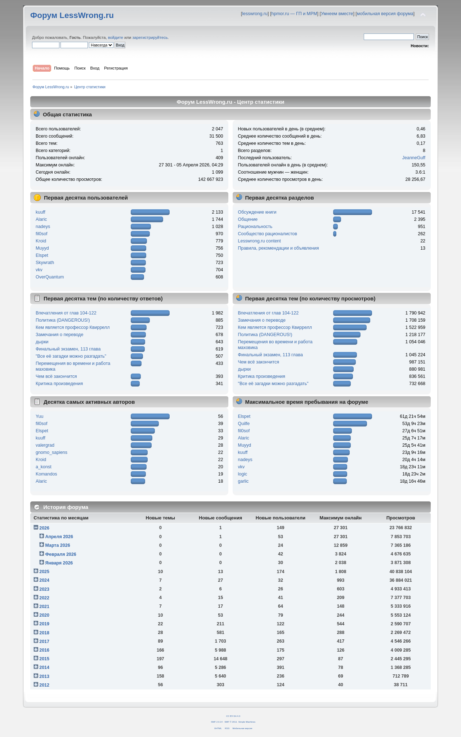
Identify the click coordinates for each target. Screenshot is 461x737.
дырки (42, 341)
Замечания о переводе (59, 334)
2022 (44, 597)
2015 (44, 658)
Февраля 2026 (60, 554)
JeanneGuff (413, 157)
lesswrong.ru (255, 13)
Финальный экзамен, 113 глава (68, 349)
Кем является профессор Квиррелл (72, 327)
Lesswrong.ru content (259, 241)
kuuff (40, 212)
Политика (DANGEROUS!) (63, 320)
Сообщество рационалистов (267, 233)
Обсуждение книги (257, 212)
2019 (44, 623)
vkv (39, 269)
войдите (115, 37)
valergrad (45, 445)
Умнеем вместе (337, 13)
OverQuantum (50, 277)
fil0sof (42, 233)
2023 (44, 589)
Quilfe (244, 423)
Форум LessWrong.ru (72, 15)
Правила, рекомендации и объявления (278, 248)
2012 (44, 685)
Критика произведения (59, 383)
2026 (44, 528)
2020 (44, 615)
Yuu (40, 416)
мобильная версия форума (385, 13)
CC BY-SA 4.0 (233, 716)
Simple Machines (246, 721)
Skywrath (45, 262)
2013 (44, 676)
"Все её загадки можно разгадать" (71, 356)
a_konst (44, 466)
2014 (44, 667)
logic (242, 474)
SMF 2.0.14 (217, 721)
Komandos (46, 474)
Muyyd (42, 248)
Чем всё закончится (56, 376)
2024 (44, 580)
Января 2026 (59, 563)
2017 (44, 641)
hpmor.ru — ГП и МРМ (294, 13)
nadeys (43, 226)
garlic (243, 481)
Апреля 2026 (59, 536)
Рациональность (255, 226)
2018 (44, 632)
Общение (248, 219)
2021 (44, 606)
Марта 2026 (57, 545)
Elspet (42, 255)
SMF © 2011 (230, 721)
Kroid (41, 241)
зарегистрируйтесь (149, 37)
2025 (44, 571)
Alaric (41, 219)
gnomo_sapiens (51, 452)
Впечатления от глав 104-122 (66, 313)
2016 (44, 650)
